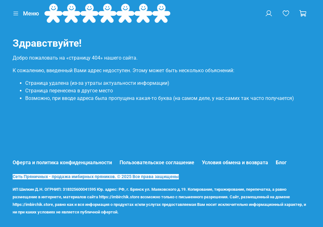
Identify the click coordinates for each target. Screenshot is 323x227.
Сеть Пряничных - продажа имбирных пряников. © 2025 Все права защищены (96, 176)
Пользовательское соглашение (157, 163)
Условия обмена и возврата (235, 163)
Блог (281, 163)
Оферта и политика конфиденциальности (62, 163)
